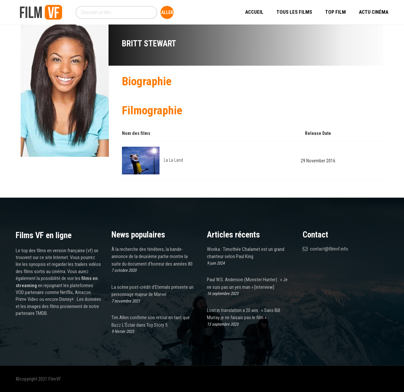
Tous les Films (294, 12)
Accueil (254, 12)
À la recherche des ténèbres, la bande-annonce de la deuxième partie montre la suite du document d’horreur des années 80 (152, 256)
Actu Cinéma (373, 12)
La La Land (173, 160)
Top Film (335, 12)
